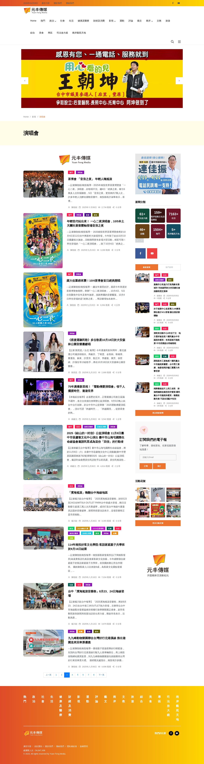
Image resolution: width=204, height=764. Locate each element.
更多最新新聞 (157, 413)
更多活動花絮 (157, 523)
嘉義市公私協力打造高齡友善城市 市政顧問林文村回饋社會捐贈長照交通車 (167, 287)
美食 (41, 33)
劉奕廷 (74, 372)
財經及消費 (99, 21)
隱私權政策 (72, 746)
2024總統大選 (82, 528)
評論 (130, 21)
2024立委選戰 (98, 528)
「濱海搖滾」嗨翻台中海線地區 (88, 492)
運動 (122, 21)
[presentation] (24, 80)
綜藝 (115, 533)
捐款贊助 (38, 746)
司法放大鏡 (62, 33)
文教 (159, 21)
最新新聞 (146, 267)
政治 (51, 21)
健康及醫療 (83, 21)
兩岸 (148, 21)
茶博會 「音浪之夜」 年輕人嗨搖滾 (90, 179)
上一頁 (48, 675)
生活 (71, 21)
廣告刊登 (46, 3)
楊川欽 (74, 521)
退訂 (159, 466)
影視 (111, 21)
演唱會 (80, 172)
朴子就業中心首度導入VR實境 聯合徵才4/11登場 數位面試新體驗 (167, 312)
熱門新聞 (169, 267)
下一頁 (101, 675)
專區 (50, 33)
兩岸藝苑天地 (79, 33)
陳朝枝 (74, 207)
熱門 (43, 21)
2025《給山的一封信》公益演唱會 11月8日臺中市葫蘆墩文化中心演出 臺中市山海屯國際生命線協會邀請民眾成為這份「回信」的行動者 (95, 437)
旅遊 (168, 21)
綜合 (32, 33)
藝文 (139, 21)
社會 (62, 21)
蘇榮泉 (159, 296)
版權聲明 (84, 746)
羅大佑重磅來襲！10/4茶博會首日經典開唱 (93, 280)
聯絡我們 (70, 3)
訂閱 (146, 466)
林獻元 (74, 419)
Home (33, 21)
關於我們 (58, 3)
